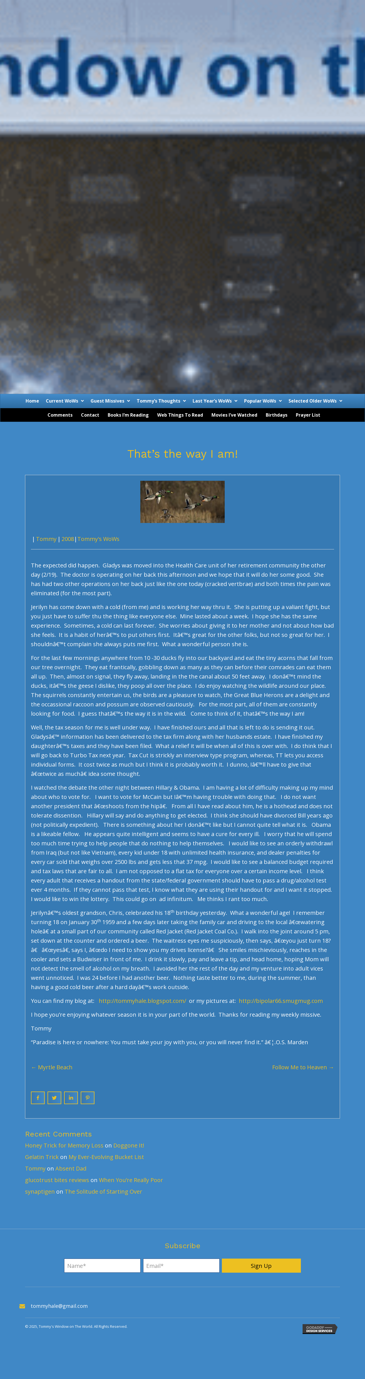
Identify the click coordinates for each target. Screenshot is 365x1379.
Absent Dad (70, 1168)
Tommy (46, 539)
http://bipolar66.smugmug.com (281, 1001)
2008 (68, 539)
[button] (261, 1266)
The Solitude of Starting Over (103, 1191)
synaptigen (40, 1191)
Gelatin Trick (42, 1157)
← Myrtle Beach (52, 1067)
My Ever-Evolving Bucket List (106, 1157)
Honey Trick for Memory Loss (64, 1145)
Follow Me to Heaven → (303, 1067)
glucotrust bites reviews (57, 1180)
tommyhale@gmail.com (59, 1305)
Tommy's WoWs (98, 539)
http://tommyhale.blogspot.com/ (142, 1001)
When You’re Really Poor (131, 1180)
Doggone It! (128, 1145)
